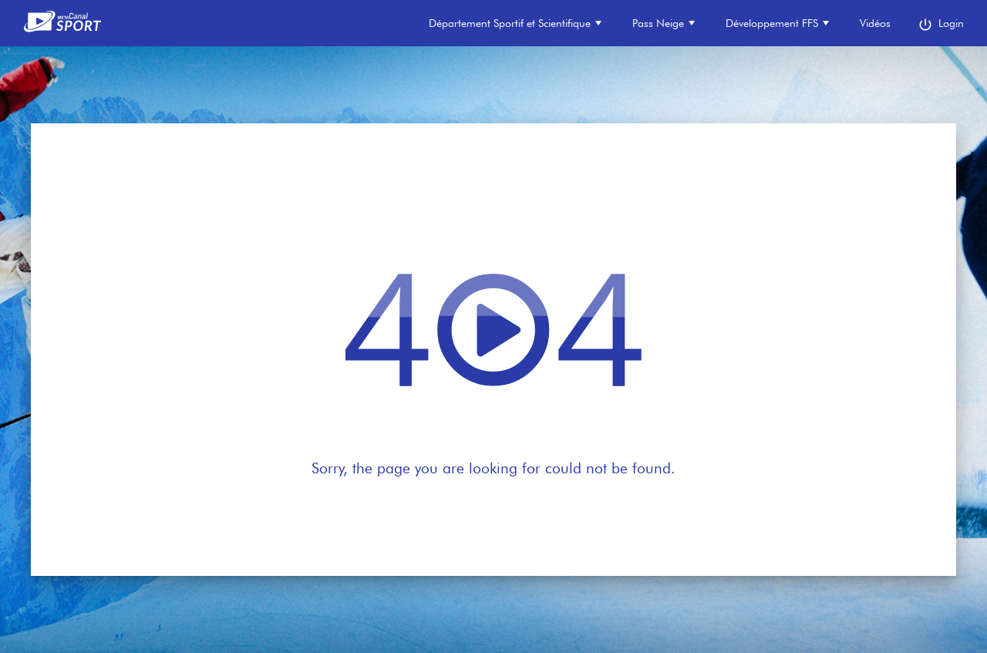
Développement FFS (777, 23)
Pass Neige (663, 23)
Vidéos (875, 23)
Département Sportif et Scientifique (515, 23)
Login (941, 24)
